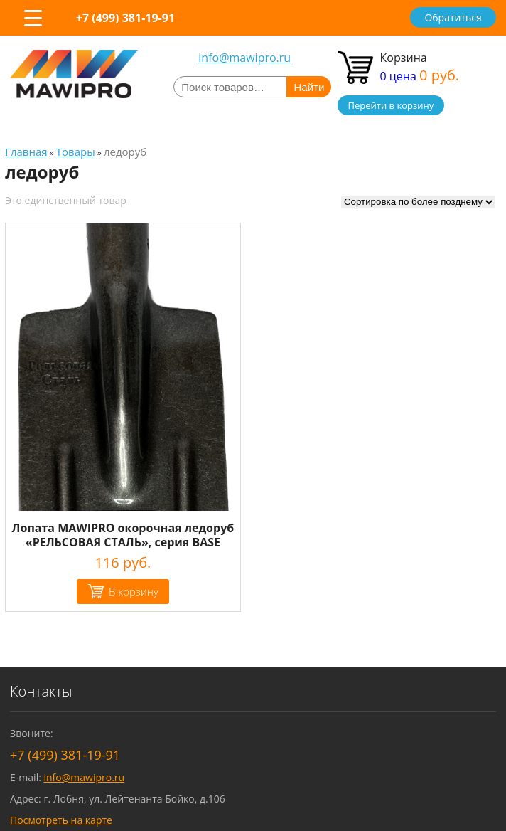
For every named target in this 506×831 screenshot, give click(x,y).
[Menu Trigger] (32, 18)
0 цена (420, 76)
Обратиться (452, 17)
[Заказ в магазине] (418, 202)
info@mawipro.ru (244, 57)
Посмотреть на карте (61, 820)
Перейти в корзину (391, 105)
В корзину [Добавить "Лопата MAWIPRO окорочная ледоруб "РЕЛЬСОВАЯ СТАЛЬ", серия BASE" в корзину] (133, 591)
